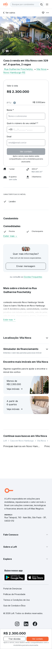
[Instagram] (17, 624)
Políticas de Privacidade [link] (14, 594)
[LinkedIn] (26, 624)
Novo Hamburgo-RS (14, 72)
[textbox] (27, 4)
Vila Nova (41, 69)
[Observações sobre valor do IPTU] (14, 103)
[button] (26, 36)
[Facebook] (35, 624)
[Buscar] (41, 4)
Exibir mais (10, 236)
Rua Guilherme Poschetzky (18, 69)
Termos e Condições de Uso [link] (16, 600)
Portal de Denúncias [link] (12, 588)
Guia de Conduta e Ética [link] (14, 605)
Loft (5, 440)
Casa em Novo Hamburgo (22, 440)
